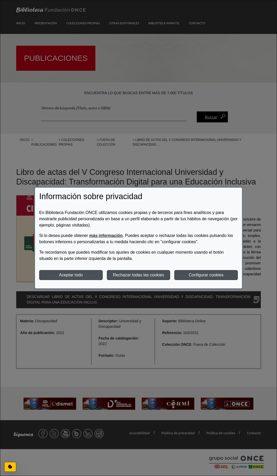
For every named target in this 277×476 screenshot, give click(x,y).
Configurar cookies (206, 275)
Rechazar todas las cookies (138, 275)
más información (106, 235)
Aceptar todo (71, 275)
